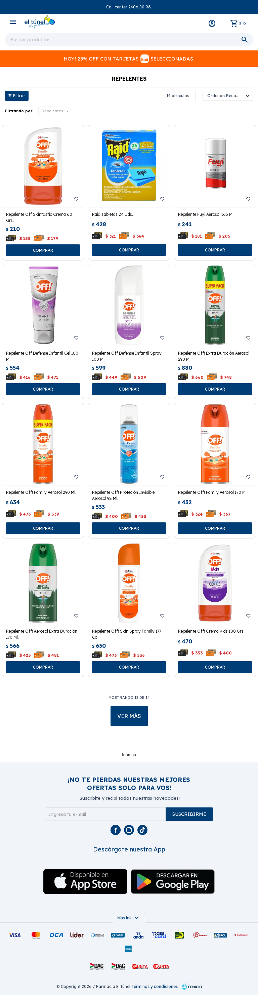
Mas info (128, 918)
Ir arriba (129, 755)
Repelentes (52, 111)
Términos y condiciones (154, 986)
